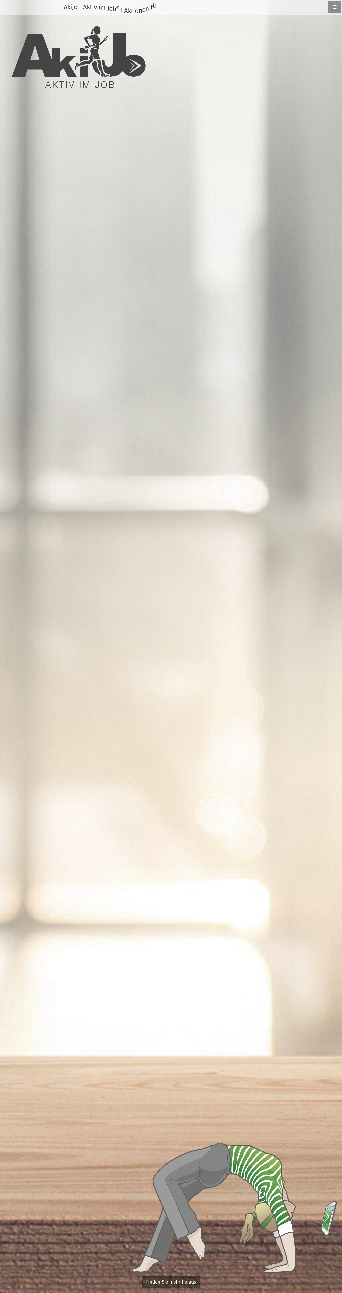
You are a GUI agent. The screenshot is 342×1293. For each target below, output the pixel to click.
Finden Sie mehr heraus (171, 1282)
